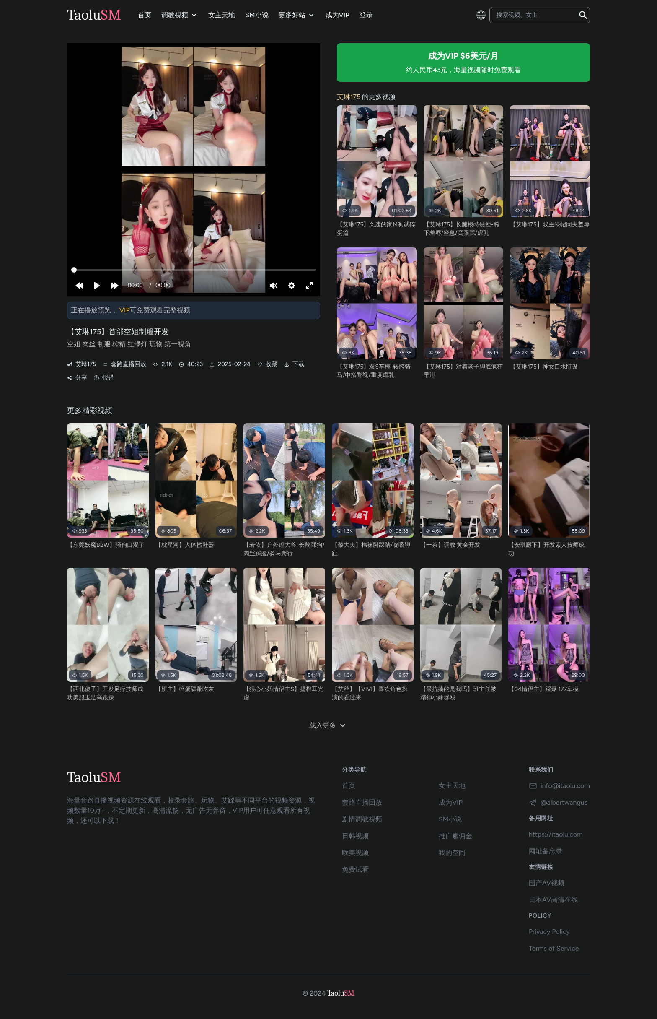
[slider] (193, 270)
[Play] (96, 285)
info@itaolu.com (559, 786)
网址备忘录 (545, 851)
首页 (348, 786)
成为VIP (451, 802)
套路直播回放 (124, 364)
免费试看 (355, 869)
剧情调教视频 (362, 819)
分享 (77, 377)
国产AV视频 (546, 883)
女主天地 (452, 786)
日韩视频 (355, 836)
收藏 (267, 364)
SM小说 (450, 819)
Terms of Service (554, 948)
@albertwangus (558, 802)
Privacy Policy (549, 932)
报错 (104, 377)
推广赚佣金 (455, 836)
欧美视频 (355, 853)
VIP (124, 310)
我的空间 (452, 853)
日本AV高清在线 (553, 900)
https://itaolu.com (556, 834)
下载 (294, 364)
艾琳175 (81, 364)
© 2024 (314, 993)
